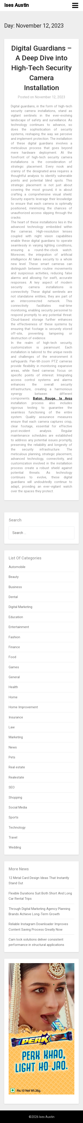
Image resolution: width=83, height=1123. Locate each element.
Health (13, 687)
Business (15, 587)
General (14, 677)
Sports (13, 817)
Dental (13, 597)
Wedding (15, 847)
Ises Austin (16, 5)
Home (13, 697)
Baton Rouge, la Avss (52, 398)
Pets (12, 757)
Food (12, 657)
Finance (14, 647)
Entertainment (19, 627)
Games (14, 667)
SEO (12, 787)
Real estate (17, 767)
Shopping (15, 797)
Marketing (16, 737)
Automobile (17, 567)
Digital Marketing (20, 607)
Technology (17, 827)
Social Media (18, 807)
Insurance (16, 717)
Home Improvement (23, 707)
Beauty (14, 577)
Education (16, 617)
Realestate (16, 777)
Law (12, 727)
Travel (13, 837)
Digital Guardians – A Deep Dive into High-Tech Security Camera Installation (41, 68)
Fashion (14, 637)
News (13, 747)
